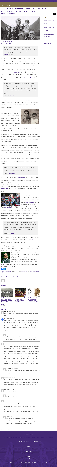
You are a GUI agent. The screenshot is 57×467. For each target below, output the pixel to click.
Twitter (7, 188)
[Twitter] (4, 269)
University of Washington (28, 434)
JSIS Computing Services (28, 453)
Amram (7, 71)
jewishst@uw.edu (37, 441)
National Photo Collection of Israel (7, 41)
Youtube (12, 188)
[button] (2, 296)
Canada (8, 240)
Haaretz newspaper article (8, 207)
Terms (28, 458)
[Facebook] (2, 269)
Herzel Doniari (11, 95)
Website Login (28, 454)
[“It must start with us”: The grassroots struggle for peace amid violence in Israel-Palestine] (20, 288)
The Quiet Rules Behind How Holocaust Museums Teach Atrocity (49, 22)
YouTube (28, 448)
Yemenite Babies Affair (16, 72)
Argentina (3, 240)
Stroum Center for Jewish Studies (6, 271)
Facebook (3, 188)
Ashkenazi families (28, 77)
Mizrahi (5, 272)
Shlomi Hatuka (12, 173)
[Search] (54, 14)
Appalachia (13, 240)
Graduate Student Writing (32, 271)
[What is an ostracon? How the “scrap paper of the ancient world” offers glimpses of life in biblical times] (34, 288)
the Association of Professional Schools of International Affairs (36, 462)
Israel (37, 271)
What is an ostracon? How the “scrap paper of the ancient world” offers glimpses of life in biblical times (33, 300)
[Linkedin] (5, 269)
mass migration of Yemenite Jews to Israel (26, 40)
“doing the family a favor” (10, 121)
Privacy (28, 456)
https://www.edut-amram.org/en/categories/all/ (19, 373)
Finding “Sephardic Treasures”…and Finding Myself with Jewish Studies (49, 42)
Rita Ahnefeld (8, 394)
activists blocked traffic (29, 202)
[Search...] (48, 14)
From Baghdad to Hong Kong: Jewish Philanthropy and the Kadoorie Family (49, 29)
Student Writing (8, 272)
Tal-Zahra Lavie (12, 233)
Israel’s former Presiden (21, 216)
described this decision (34, 148)
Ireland (33, 239)
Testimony (6, 54)
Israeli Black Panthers (21, 177)
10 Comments (12, 272)
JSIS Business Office (28, 451)
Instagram (28, 449)
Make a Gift (28, 459)
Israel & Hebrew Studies (24, 271)
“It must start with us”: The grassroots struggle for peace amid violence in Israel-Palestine (20, 299)
